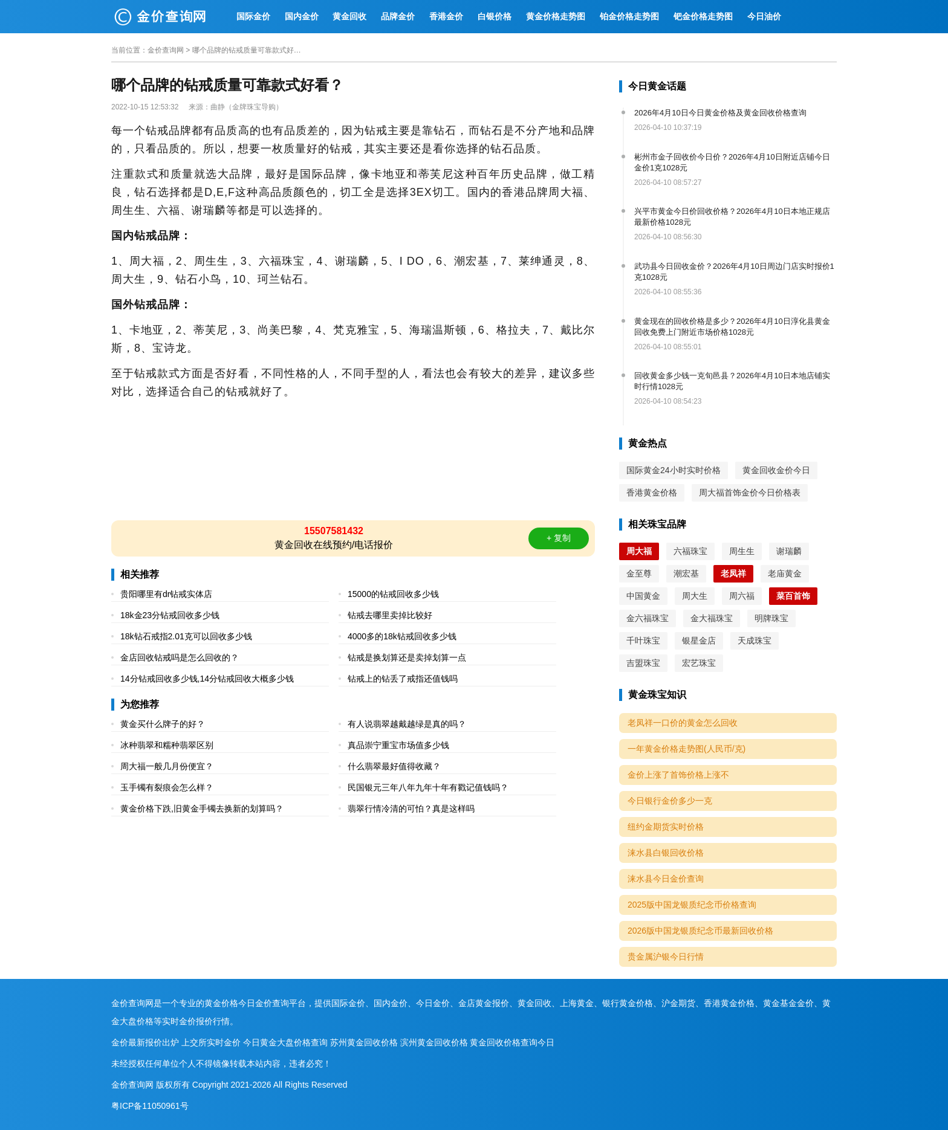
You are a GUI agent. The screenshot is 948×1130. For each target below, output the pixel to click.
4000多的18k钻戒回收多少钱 (402, 636)
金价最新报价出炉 (145, 1042)
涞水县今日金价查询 (666, 878)
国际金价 (253, 16)
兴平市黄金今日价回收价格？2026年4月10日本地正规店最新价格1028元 (732, 217)
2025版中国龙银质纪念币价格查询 (692, 904)
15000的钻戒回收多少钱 (393, 594)
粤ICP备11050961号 (150, 1106)
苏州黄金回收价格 (364, 1042)
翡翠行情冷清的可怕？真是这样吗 (411, 808)
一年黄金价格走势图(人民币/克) (686, 749)
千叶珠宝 (643, 640)
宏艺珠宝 (699, 663)
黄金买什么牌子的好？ (162, 724)
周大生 (694, 596)
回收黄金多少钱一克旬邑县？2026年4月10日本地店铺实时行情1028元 (732, 381)
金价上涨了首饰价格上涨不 (678, 775)
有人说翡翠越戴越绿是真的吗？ (407, 724)
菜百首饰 (793, 596)
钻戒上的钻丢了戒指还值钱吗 (403, 678)
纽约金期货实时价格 (666, 826)
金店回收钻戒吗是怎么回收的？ (179, 657)
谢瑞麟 (789, 551)
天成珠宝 (754, 640)
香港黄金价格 (651, 492)
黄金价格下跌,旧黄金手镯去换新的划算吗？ (202, 808)
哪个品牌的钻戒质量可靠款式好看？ (246, 50)
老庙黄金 (785, 573)
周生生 (742, 551)
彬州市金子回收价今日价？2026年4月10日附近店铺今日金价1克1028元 (732, 162)
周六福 (742, 596)
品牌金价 (398, 16)
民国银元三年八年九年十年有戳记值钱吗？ (428, 787)
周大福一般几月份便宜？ (166, 766)
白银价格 (494, 16)
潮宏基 (686, 573)
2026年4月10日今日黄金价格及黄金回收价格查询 (720, 112)
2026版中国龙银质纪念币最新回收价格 (700, 930)
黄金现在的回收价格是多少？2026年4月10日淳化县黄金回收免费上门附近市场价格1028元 (732, 327)
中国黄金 (643, 596)
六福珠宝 (690, 551)
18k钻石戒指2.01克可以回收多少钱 (186, 636)
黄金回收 (349, 16)
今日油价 (764, 16)
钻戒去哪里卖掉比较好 (390, 615)
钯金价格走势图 (703, 16)
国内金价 (302, 16)
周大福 (639, 551)
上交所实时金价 (211, 1042)
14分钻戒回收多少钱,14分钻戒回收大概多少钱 (207, 678)
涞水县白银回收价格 (666, 852)
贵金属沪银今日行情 (666, 956)
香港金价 (446, 16)
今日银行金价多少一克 (670, 801)
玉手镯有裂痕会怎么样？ (166, 787)
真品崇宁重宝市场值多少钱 (398, 745)
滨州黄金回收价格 (434, 1042)
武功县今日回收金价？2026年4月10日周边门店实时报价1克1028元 (734, 272)
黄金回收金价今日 (776, 470)
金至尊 (639, 573)
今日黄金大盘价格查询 (285, 1042)
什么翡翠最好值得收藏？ (394, 766)
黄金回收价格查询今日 (512, 1042)
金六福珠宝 (647, 618)
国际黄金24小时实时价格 (673, 470)
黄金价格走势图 (555, 16)
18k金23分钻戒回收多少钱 (169, 615)
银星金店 (699, 640)
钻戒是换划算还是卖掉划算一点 (407, 657)
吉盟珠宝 (643, 663)
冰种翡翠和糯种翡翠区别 (166, 745)
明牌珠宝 (771, 618)
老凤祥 (733, 573)
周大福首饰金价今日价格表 (749, 492)
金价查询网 (166, 50)
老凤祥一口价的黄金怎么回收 (683, 723)
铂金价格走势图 (629, 16)
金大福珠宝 (711, 618)
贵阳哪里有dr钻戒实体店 (166, 594)
